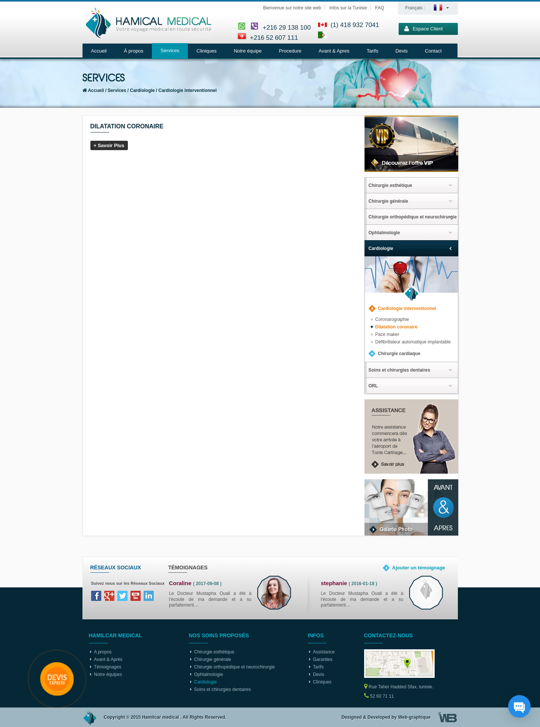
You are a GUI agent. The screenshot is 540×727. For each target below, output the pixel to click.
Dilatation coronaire (396, 327)
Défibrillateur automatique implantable (413, 342)
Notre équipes (108, 674)
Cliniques (206, 51)
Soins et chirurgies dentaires (222, 689)
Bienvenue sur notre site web (292, 8)
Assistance (324, 652)
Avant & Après (108, 659)
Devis (402, 51)
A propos (103, 652)
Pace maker (387, 334)
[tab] (411, 185)
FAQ (379, 8)
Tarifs (372, 51)
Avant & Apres (334, 51)
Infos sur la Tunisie (348, 8)
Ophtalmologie (208, 674)
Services (169, 50)
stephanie (334, 583)
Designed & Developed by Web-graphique (386, 717)
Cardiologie (142, 90)
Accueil (99, 51)
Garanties (323, 659)
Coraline (180, 583)
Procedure (290, 51)
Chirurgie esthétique (214, 652)
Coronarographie (392, 319)
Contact (433, 51)
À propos (133, 51)
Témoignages (108, 667)
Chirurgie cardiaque (399, 353)
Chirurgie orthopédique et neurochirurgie (234, 667)
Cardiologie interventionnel (188, 90)
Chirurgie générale (212, 659)
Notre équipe (247, 51)
